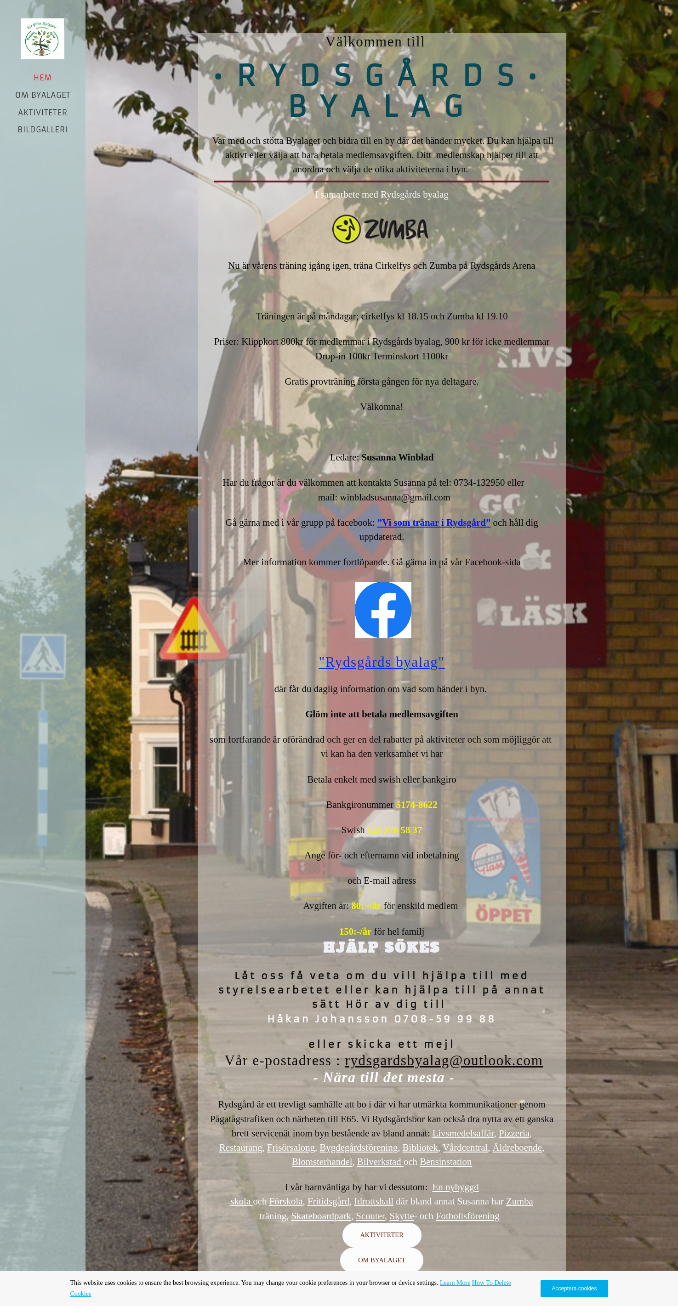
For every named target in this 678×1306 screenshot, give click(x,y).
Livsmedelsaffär (463, 1133)
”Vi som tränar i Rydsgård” (434, 522)
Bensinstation (446, 1161)
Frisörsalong (291, 1147)
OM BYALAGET (42, 95)
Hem (43, 77)
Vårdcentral (465, 1147)
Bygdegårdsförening (358, 1147)
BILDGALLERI (42, 129)
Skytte (401, 1215)
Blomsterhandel (322, 1161)
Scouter (370, 1215)
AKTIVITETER (43, 112)
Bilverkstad (380, 1161)
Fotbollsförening (468, 1215)
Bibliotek (420, 1147)
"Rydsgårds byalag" (382, 662)
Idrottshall (373, 1201)
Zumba (519, 1201)
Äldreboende (517, 1147)
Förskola (286, 1201)
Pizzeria (514, 1133)
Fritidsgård (328, 1201)
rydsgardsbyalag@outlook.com (444, 1060)
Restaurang (240, 1147)
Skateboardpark (321, 1215)
